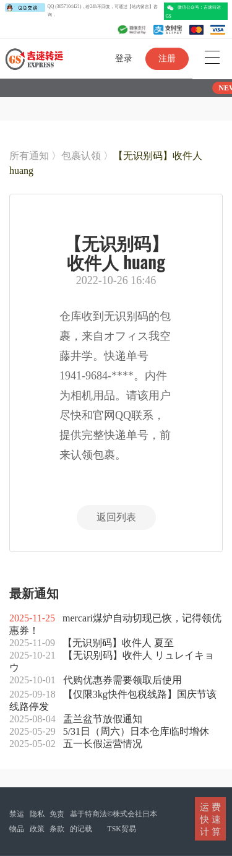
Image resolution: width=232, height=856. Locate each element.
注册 (167, 58)
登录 (123, 58)
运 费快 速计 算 (210, 818)
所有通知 (29, 155)
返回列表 (116, 517)
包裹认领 (81, 155)
